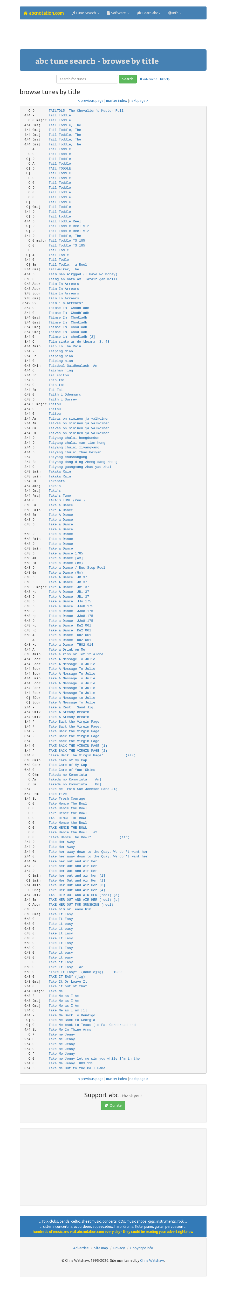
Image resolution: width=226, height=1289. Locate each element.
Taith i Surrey (63, 400)
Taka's (55, 486)
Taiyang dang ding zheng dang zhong (83, 462)
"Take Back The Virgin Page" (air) (99, 755)
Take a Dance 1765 (66, 553)
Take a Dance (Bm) (66, 563)
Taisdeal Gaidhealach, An (73, 366)
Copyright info (141, 1248)
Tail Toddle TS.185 (67, 241)
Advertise (81, 1248)
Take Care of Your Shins (72, 770)
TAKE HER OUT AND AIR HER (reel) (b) (84, 900)
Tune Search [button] (85, 13)
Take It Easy (61, 914)
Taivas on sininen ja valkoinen (79, 419)
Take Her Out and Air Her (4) (77, 890)
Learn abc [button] (149, 13)
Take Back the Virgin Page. (75, 727)
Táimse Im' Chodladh (68, 318)
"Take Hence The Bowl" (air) (99, 837)
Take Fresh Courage (67, 799)
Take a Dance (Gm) (66, 573)
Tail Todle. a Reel (68, 265)
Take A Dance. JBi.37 (69, 587)
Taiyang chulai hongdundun (74, 438)
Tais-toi (57, 380)
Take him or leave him (70, 909)
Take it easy (61, 924)
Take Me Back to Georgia (72, 1020)
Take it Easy (61, 962)
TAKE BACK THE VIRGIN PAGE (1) (78, 746)
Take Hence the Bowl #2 (73, 832)
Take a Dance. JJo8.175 (71, 606)
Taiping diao (61, 351)
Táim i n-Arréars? (66, 303)
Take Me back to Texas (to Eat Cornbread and (92, 1025)
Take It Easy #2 (66, 967)
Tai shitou (59, 375)
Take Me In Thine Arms (70, 1030)
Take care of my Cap (68, 760)
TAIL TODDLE (60, 169)
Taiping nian (61, 356)
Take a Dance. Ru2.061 (70, 626)
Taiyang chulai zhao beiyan (75, 452)
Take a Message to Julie (72, 698)
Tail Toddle (60, 115)
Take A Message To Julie (72, 659)
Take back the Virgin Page (74, 741)
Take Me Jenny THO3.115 (71, 1063)
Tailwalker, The (64, 269)
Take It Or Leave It (68, 982)
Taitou (55, 404)
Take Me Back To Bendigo (72, 1015)
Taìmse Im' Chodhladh (69, 308)
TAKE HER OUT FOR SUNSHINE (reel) (81, 905)
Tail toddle (60, 217)
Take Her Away (62, 842)
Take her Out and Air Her (73, 866)
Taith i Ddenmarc (65, 395)
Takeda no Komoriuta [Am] (75, 779)
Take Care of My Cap (68, 765)
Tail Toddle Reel (65, 221)
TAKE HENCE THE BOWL (68, 818)
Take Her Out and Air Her (73, 871)
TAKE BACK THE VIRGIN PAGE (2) (78, 751)
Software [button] (118, 13)
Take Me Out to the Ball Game (77, 1068)
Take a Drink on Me (67, 650)
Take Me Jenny (62, 1054)
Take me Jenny (62, 1035)
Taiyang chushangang (68, 457)
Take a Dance (61, 505)
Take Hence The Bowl (68, 804)
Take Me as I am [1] (68, 1010)
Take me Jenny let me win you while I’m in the (94, 1059)
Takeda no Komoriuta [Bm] (75, 784)
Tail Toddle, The (65, 125)
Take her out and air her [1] (77, 876)
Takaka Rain (60, 472)
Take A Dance (61, 510)
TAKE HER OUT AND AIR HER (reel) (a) (84, 895)
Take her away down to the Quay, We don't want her (98, 852)
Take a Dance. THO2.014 (71, 645)
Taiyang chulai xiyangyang (74, 447)
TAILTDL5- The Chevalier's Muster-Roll (86, 111)
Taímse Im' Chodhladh (69, 313)
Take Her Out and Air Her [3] (77, 885)
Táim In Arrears (64, 284)
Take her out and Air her (73, 861)
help (165, 79)
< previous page (91, 100)
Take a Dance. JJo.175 (70, 601)
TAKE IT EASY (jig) (67, 977)
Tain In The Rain (65, 346)
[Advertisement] (114, 36)
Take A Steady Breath (69, 712)
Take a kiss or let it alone (76, 654)
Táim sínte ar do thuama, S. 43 (79, 342)
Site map (101, 1248)
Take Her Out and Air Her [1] (77, 881)
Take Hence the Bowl (68, 808)
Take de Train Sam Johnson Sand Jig (83, 789)
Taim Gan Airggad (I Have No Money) (83, 274)
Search (127, 79)
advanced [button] (148, 79)
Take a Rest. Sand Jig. (72, 707)
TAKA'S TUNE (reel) (67, 500)
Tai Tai (56, 390)
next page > (138, 100)
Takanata (57, 481)
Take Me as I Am (64, 996)
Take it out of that (68, 986)
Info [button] (175, 13)
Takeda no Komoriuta (68, 775)
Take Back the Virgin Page (74, 722)
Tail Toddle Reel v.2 (69, 226)
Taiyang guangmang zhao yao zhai (80, 467)
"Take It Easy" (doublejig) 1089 (85, 972)
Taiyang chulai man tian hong (77, 443)
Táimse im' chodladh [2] (72, 337)
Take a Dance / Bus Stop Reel (77, 568)
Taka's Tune (60, 496)
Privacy (119, 1248)
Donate (113, 1105)
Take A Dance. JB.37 (68, 577)
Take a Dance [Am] (66, 558)
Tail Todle (59, 250)
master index (116, 100)
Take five (58, 794)
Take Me (56, 991)
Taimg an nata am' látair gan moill (83, 279)
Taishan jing (61, 370)
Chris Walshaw (152, 1260)
